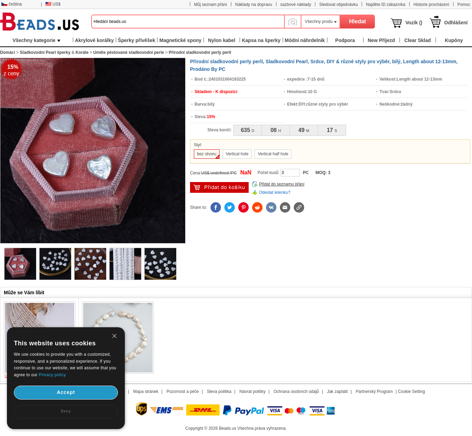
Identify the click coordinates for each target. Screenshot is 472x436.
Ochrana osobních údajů (296, 391)
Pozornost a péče (182, 391)
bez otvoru (206, 153)
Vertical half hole (273, 153)
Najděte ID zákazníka (385, 4)
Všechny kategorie (36, 40)
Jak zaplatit (337, 391)
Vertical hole (237, 153)
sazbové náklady (295, 4)
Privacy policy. (53, 374)
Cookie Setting (411, 391)
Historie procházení (431, 4)
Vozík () (413, 22)
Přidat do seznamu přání (281, 184)
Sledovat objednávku (338, 4)
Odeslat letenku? (274, 192)
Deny (66, 411)
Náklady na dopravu (253, 4)
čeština (11, 4)
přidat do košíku (219, 187)
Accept (66, 392)
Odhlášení (456, 22)
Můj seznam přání (210, 4)
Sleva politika (219, 391)
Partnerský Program (374, 391)
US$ (52, 4)
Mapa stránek (145, 391)
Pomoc (463, 4)
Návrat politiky (252, 391)
